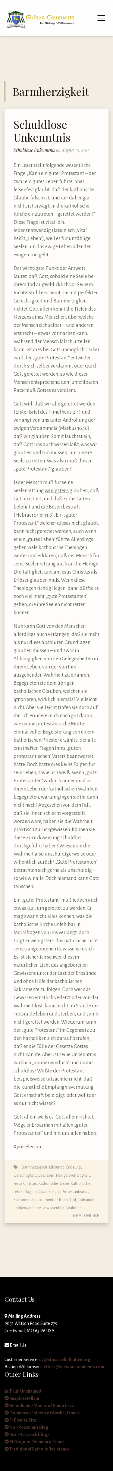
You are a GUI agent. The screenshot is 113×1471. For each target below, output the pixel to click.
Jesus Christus (25, 1183)
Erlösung (73, 1167)
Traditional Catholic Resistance (37, 1449)
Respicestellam (22, 1398)
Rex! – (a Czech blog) (27, 1434)
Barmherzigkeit (34, 1167)
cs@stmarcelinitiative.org (64, 1359)
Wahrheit (74, 1208)
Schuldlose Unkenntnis (42, 130)
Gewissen (46, 1175)
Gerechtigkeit (25, 1175)
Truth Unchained (23, 1391)
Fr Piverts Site (20, 1420)
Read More (86, 1216)
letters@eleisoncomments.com (73, 1366)
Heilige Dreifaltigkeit (73, 1175)
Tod (73, 1199)
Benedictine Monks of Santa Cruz (39, 1405)
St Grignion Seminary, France (35, 1441)
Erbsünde (56, 1167)
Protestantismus (75, 1191)
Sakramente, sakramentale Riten (41, 1199)
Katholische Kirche (54, 1183)
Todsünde (86, 1199)
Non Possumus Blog (27, 1427)
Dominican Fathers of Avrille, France (42, 1412)
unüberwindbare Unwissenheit (39, 1208)
